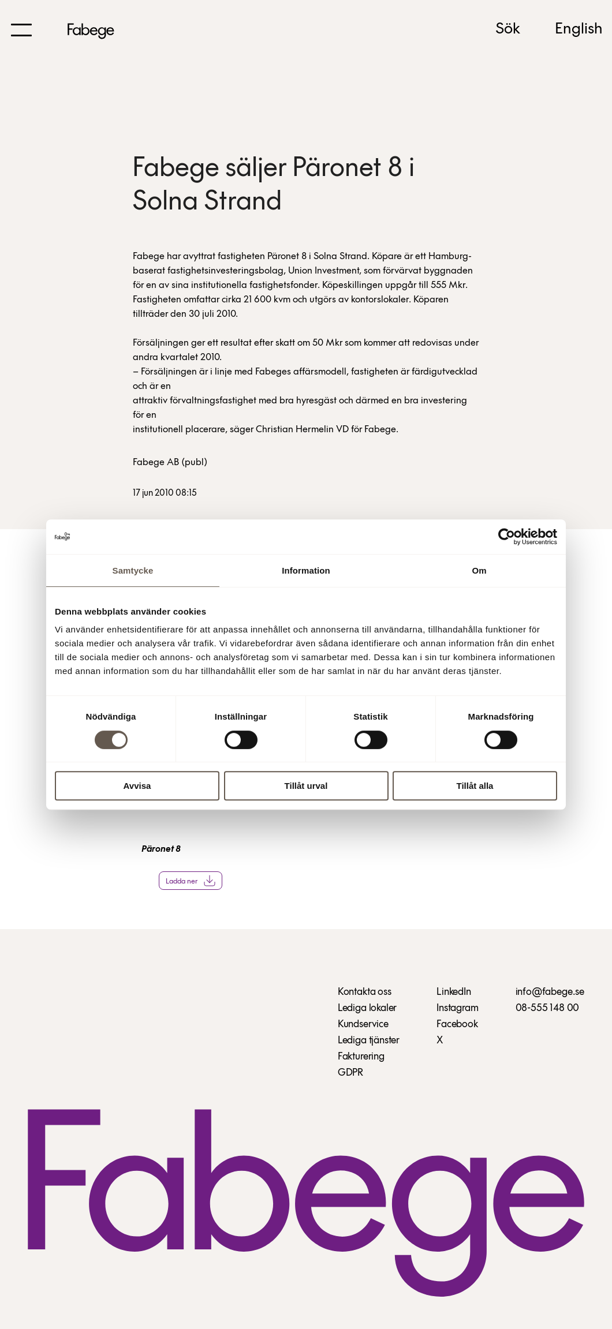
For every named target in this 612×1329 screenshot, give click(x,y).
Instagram (457, 1008)
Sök (507, 29)
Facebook (457, 1024)
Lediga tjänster (369, 1040)
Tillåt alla (475, 786)
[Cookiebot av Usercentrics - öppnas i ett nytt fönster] (506, 536)
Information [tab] (306, 570)
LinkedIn (453, 992)
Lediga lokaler (367, 1008)
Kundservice (363, 1024)
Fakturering (361, 1056)
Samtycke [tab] (133, 570)
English (579, 29)
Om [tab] (479, 570)
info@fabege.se (550, 992)
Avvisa (137, 786)
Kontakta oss (364, 992)
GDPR (350, 1073)
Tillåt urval (306, 786)
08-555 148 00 (548, 1008)
